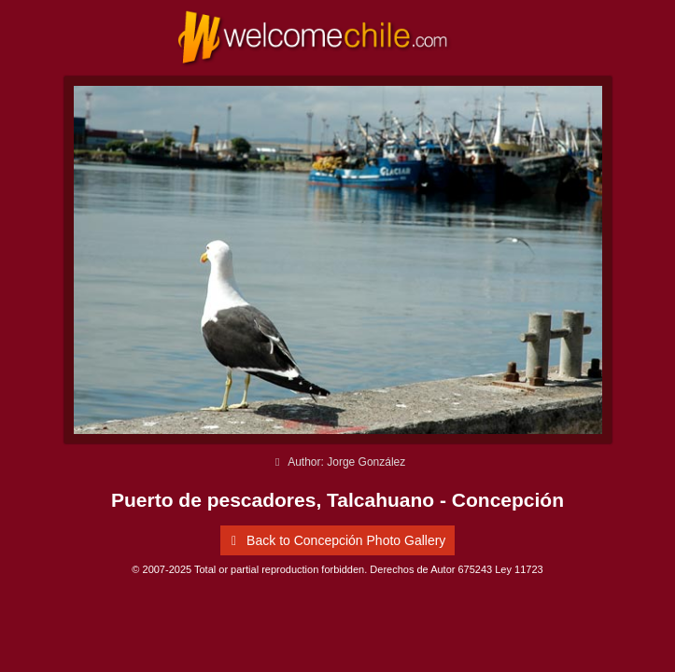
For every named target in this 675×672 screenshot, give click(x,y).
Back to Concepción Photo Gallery (335, 540)
